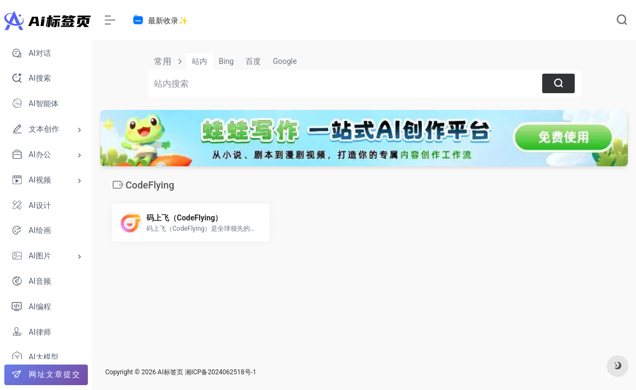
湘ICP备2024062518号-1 (220, 372)
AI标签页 (170, 372)
